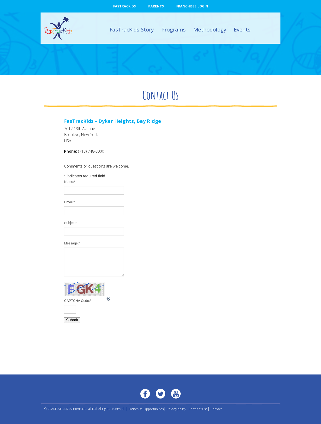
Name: (69, 182)
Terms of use (198, 409)
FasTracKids (124, 6)
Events (242, 29)
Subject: (70, 223)
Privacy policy (176, 409)
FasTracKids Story (132, 29)
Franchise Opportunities (146, 409)
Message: (72, 243)
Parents (156, 6)
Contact (216, 409)
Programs (173, 29)
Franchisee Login (192, 6)
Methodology (209, 29)
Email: (69, 202)
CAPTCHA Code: (77, 301)
